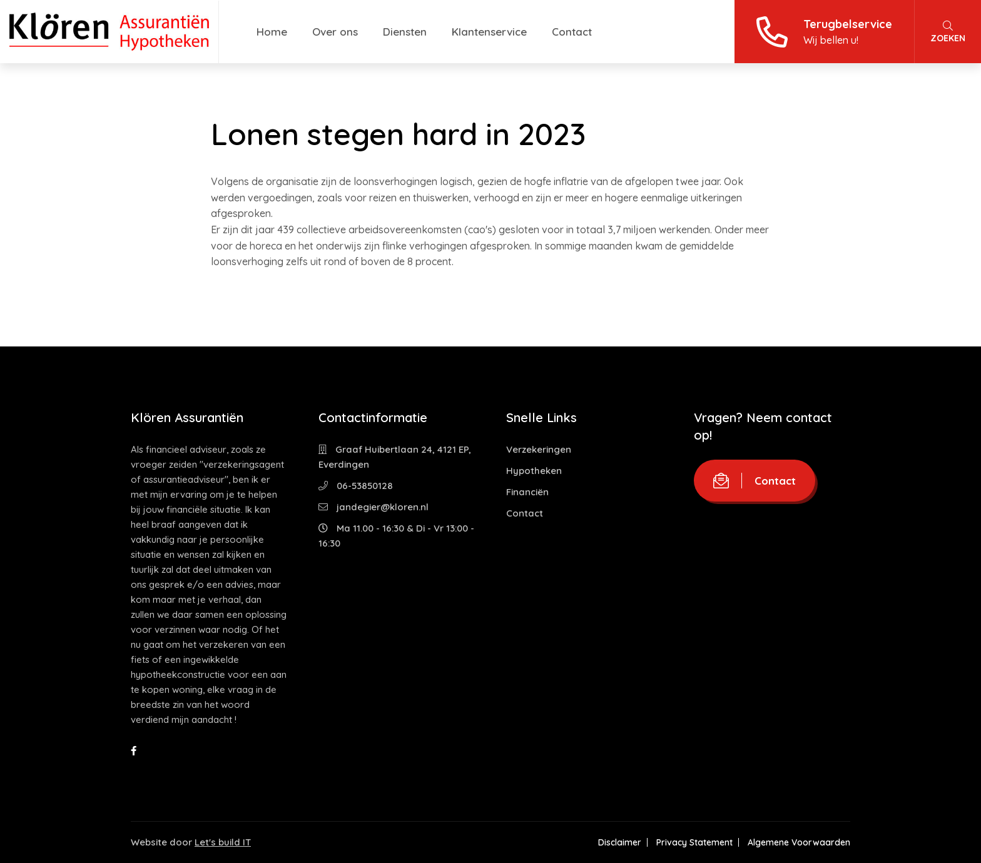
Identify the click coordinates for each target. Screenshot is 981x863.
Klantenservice (489, 31)
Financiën (527, 492)
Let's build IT (223, 842)
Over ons (335, 31)
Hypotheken (534, 471)
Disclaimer (619, 842)
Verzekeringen (538, 449)
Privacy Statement (694, 842)
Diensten (405, 31)
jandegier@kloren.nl (373, 507)
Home (272, 31)
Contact (572, 31)
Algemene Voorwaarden (799, 842)
